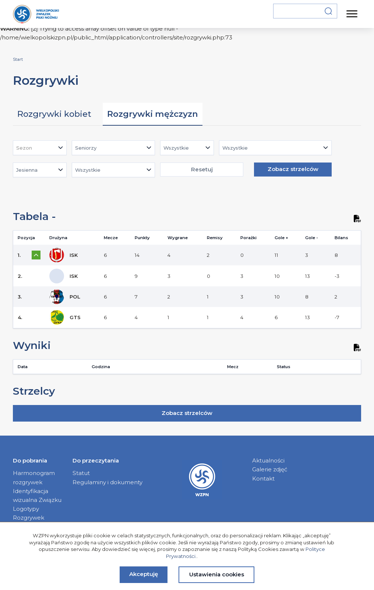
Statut (81, 472)
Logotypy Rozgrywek (28, 513)
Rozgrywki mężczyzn (152, 114)
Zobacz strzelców (293, 168)
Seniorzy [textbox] (85, 148)
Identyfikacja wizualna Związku (37, 495)
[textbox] (26, 148)
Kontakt (263, 478)
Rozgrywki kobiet (54, 114)
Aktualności (268, 460)
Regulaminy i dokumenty (107, 482)
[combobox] (40, 147)
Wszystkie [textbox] (176, 148)
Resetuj (202, 169)
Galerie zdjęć (269, 469)
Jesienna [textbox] (27, 170)
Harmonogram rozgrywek (34, 477)
